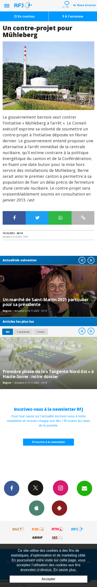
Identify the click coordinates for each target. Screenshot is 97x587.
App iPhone (36, 507)
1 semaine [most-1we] (23, 331)
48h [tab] (7, 331)
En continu (24, 16)
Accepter (48, 579)
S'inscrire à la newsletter (48, 442)
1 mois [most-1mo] (40, 331)
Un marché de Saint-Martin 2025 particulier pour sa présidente (45, 302)
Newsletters (84, 488)
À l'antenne (73, 16)
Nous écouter (86, 5)
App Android (59, 507)
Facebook (11, 488)
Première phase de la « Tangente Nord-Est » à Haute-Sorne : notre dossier (48, 374)
